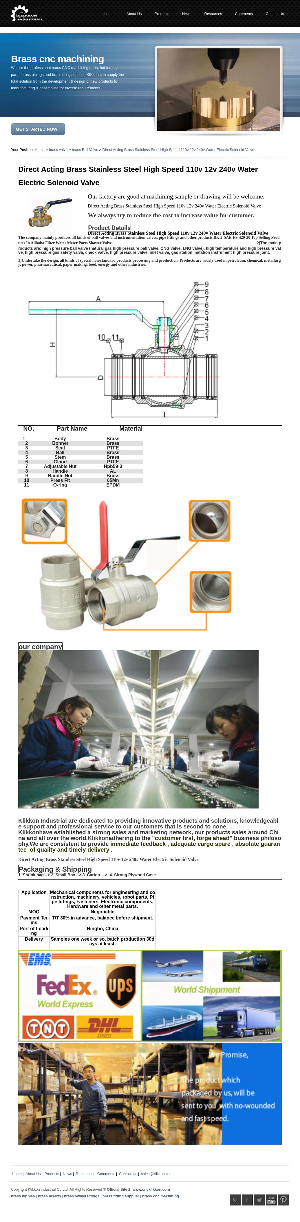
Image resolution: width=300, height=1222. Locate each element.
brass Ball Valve (85, 149)
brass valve (58, 149)
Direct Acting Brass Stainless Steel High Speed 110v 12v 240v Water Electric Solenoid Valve (178, 149)
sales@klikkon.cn (155, 1174)
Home (40, 149)
